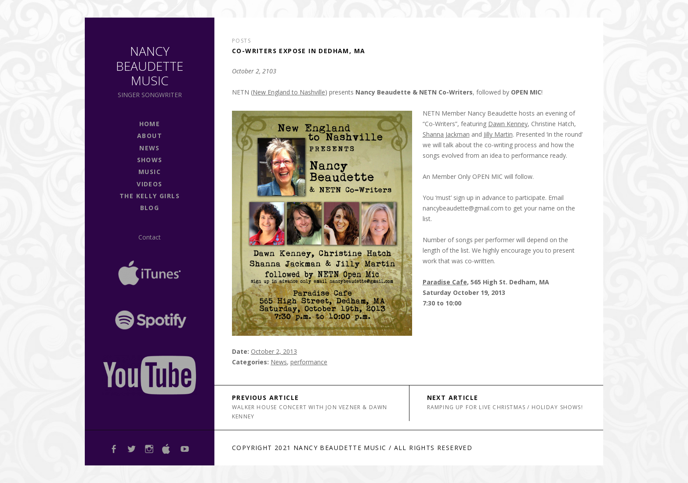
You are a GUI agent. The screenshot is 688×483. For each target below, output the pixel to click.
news (149, 148)
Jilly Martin (498, 134)
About (149, 135)
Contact (149, 237)
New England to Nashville (289, 92)
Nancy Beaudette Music (149, 66)
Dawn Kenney (508, 124)
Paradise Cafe (445, 282)
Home (149, 124)
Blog (149, 207)
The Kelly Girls (149, 196)
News (279, 362)
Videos (149, 184)
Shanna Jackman (446, 134)
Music (149, 171)
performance (308, 362)
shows (150, 160)
